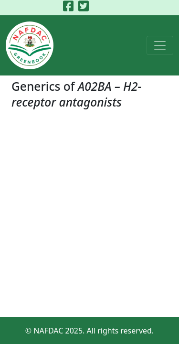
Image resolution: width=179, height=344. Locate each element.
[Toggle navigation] (160, 45)
